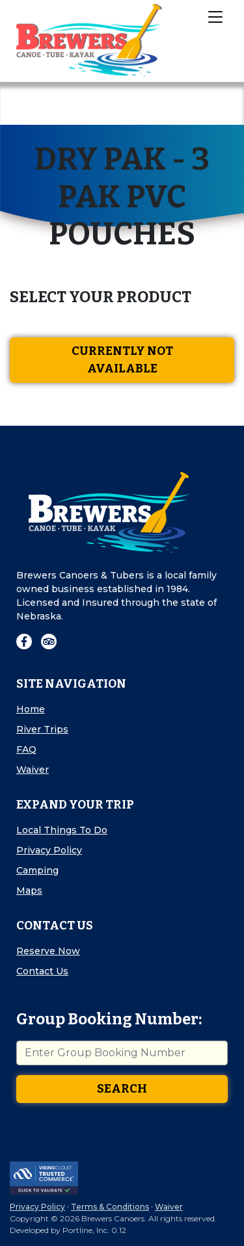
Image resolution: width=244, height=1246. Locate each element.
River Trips (42, 729)
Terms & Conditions (110, 1207)
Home (30, 709)
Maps (29, 890)
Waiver (32, 769)
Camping (37, 870)
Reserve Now (48, 951)
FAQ (26, 749)
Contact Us (42, 971)
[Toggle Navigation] (215, 16)
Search (122, 1089)
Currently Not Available (122, 360)
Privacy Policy (49, 850)
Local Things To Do (61, 830)
